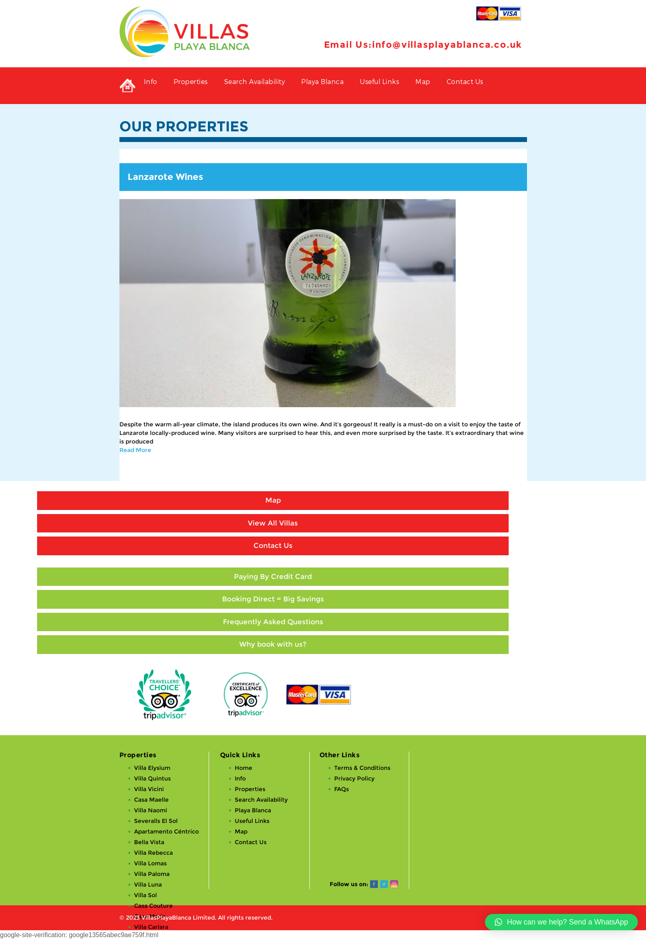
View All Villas (273, 523)
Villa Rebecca (153, 852)
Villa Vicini (149, 789)
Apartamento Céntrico (166, 831)
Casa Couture (153, 905)
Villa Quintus (152, 778)
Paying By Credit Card (273, 576)
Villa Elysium (152, 768)
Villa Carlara (151, 927)
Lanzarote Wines (165, 176)
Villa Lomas (150, 863)
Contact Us (465, 81)
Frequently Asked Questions (273, 622)
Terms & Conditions (362, 768)
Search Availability (254, 81)
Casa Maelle (151, 799)
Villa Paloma (152, 874)
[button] (561, 922)
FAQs (341, 789)
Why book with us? (272, 644)
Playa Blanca (322, 81)
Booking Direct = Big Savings (273, 599)
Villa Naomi (150, 810)
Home (243, 768)
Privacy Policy (354, 778)
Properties (191, 81)
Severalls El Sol (156, 821)
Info (150, 81)
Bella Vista (149, 842)
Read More (135, 450)
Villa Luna (148, 884)
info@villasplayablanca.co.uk (447, 44)
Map (422, 81)
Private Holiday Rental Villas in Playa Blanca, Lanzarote (127, 85)
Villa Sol (145, 895)
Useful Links (379, 81)
